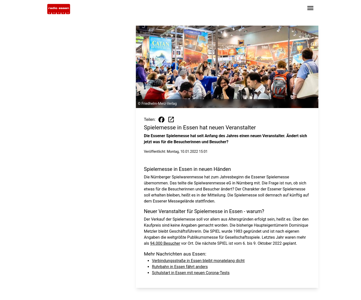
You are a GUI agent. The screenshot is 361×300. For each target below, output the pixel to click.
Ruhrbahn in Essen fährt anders (180, 266)
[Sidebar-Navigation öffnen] (310, 9)
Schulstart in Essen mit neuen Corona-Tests (191, 272)
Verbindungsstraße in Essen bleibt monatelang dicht (198, 260)
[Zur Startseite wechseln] (59, 9)
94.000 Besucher (165, 243)
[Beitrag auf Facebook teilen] (161, 120)
